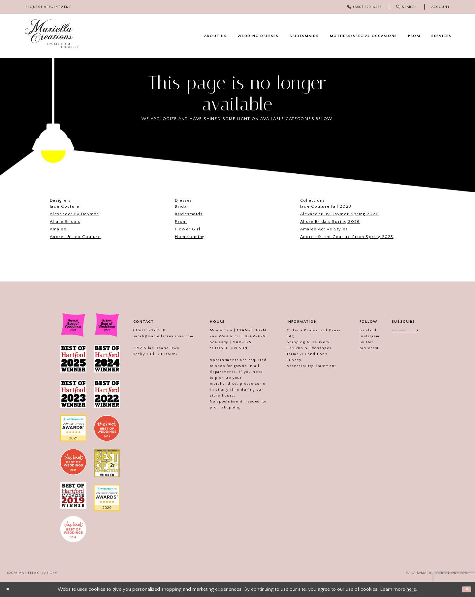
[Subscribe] (421, 331)
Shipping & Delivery (300, 342)
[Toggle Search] (406, 7)
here (411, 589)
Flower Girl (187, 229)
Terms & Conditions (299, 354)
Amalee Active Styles (324, 229)
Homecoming (190, 236)
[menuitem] (48, 7)
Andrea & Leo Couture (75, 236)
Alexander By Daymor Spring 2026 (339, 214)
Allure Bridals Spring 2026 (330, 221)
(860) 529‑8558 (142, 330)
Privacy (286, 360)
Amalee (58, 229)
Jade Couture (64, 206)
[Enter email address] (405, 331)
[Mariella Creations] (52, 33)
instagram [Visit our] (362, 336)
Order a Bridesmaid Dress (306, 330)
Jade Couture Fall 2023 (326, 206)
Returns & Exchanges (301, 348)
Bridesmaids (189, 214)
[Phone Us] (364, 7)
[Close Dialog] (10, 589)
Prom (181, 221)
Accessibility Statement (304, 366)
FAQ (283, 336)
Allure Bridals (65, 221)
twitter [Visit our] (359, 342)
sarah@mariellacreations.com (156, 336)
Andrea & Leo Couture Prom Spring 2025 (347, 236)
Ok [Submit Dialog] (464, 589)
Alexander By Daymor (74, 214)
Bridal (181, 206)
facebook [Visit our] (361, 330)
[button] (440, 7)
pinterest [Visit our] (361, 348)
